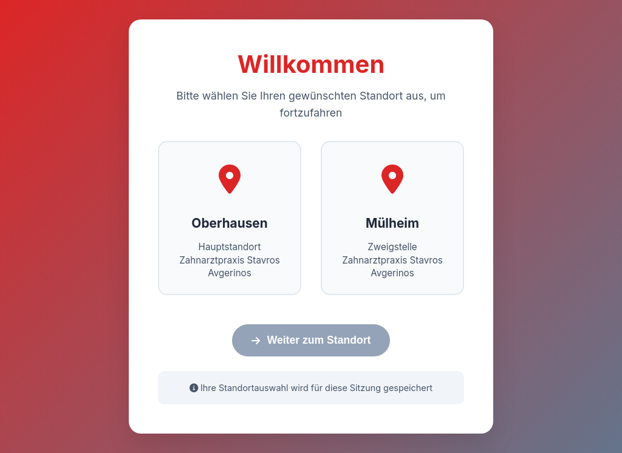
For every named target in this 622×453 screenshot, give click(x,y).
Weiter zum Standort (311, 340)
